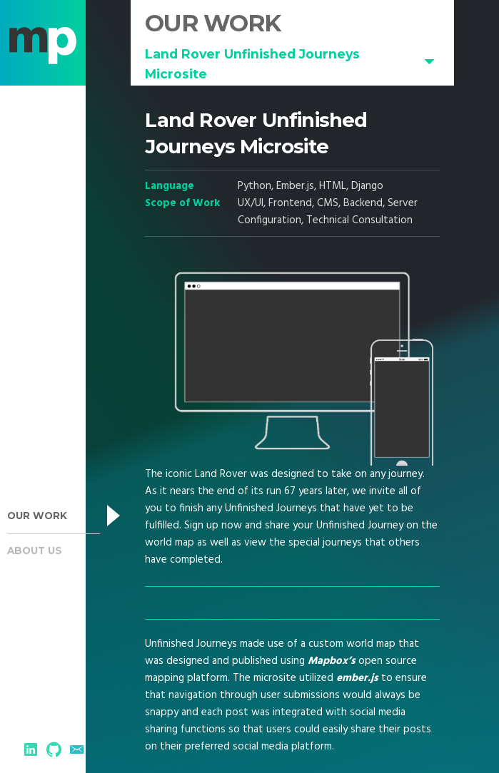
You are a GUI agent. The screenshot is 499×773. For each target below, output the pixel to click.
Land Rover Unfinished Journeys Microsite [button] (252, 63)
